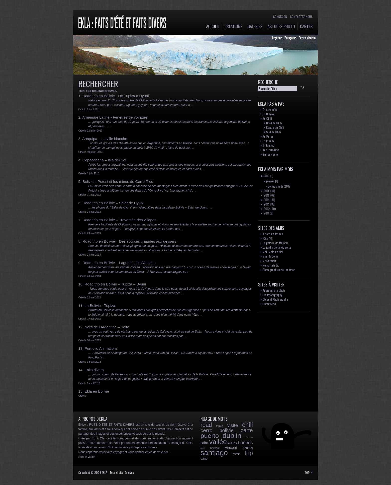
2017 (265, 176)
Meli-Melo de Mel (273, 252)
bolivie (226, 430)
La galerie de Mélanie (276, 243)
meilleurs (249, 437)
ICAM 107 (268, 238)
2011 (265, 213)
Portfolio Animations (101, 348)
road (206, 425)
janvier (268, 181)
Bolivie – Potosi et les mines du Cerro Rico (118, 181)
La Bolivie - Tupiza (100, 305)
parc (202, 448)
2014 (265, 200)
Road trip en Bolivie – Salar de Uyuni (113, 203)
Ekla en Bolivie (97, 391)
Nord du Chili (274, 123)
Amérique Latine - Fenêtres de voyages (115, 117)
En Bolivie (268, 114)
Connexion (280, 16)
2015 (265, 195)
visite (232, 425)
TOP (308, 472)
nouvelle (215, 448)
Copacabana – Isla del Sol (104, 160)
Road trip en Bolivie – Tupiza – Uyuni (115, 284)
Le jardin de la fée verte (277, 247)
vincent (231, 447)
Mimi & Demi (270, 256)
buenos (245, 442)
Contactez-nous (301, 16)
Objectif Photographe (275, 299)
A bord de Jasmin (273, 234)
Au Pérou (268, 136)
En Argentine (270, 109)
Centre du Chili (275, 127)
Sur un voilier (271, 154)
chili (247, 424)
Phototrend (269, 304)
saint (204, 443)
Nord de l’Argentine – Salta (107, 327)
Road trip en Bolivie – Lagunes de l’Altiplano (119, 263)
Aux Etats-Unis (271, 150)
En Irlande (269, 141)
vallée (218, 442)
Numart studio (271, 265)
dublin (231, 435)
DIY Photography (272, 295)
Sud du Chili (273, 132)
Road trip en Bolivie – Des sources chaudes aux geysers (129, 241)
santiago (214, 453)
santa (247, 447)
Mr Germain (270, 261)
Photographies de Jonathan (279, 270)
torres (219, 425)
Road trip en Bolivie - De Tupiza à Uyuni (116, 96)
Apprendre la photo (274, 290)
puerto (209, 435)
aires (232, 443)
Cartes (306, 26)
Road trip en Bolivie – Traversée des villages (119, 220)
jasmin (236, 454)
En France (268, 145)
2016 (265, 191)
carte (247, 430)
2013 (265, 204)
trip (249, 453)
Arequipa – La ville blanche (104, 139)
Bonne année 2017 (279, 186)
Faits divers (94, 370)
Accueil (212, 26)
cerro (206, 430)
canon (204, 458)
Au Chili (267, 118)
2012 (265, 209)
